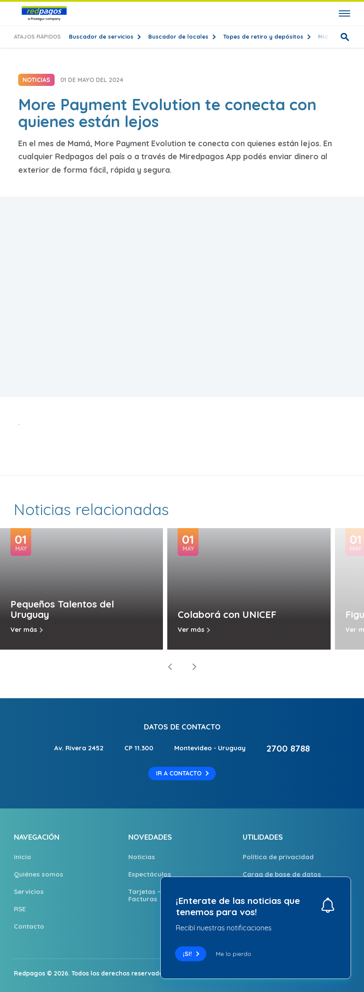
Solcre (340, 973)
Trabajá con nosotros (278, 909)
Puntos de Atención (274, 926)
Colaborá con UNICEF (227, 614)
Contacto (29, 926)
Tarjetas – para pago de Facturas (167, 895)
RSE (20, 909)
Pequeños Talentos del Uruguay (62, 609)
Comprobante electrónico (284, 891)
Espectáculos (149, 874)
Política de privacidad (278, 857)
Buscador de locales (179, 36)
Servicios (29, 891)
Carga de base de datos (282, 874)
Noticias (141, 857)
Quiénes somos (38, 874)
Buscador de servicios (102, 36)
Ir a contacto (179, 773)
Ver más (23, 629)
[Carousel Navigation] (182, 667)
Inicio (22, 857)
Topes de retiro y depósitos (264, 36)
